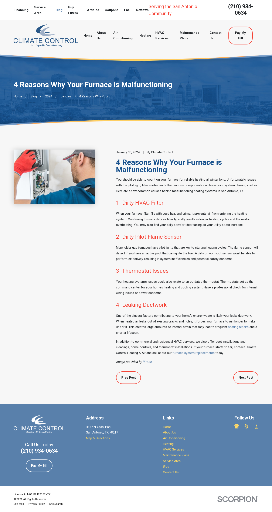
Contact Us (171, 472)
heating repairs (238, 327)
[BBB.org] (256, 426)
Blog (59, 10)
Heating (168, 444)
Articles (93, 10)
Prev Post (128, 377)
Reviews (142, 10)
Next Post (246, 377)
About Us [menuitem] (101, 35)
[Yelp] (246, 426)
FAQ (127, 10)
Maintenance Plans (176, 455)
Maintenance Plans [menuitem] (189, 35)
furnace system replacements (194, 353)
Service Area (172, 461)
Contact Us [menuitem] (215, 35)
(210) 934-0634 (240, 9)
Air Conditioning (174, 438)
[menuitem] (19, 504)
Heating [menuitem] (145, 35)
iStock (147, 362)
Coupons (111, 10)
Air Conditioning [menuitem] (123, 35)
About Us (169, 432)
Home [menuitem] (88, 35)
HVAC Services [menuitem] (162, 35)
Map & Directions (98, 438)
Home (167, 427)
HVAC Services (173, 449)
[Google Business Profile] (236, 426)
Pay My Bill (240, 35)
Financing (21, 10)
